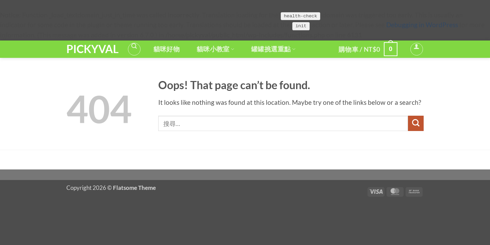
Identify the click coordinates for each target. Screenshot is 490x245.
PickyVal (91, 49)
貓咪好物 (166, 49)
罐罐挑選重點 (273, 49)
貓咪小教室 (215, 49)
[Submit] (416, 123)
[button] (134, 49)
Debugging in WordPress (422, 25)
